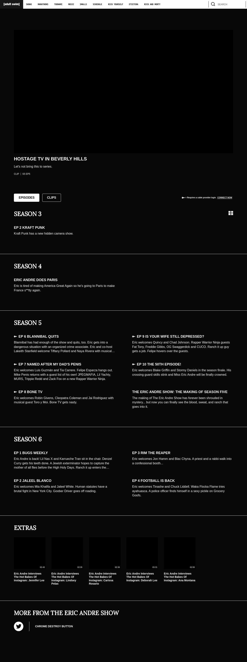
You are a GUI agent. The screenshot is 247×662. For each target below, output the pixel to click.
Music (71, 4)
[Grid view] (230, 213)
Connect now (224, 198)
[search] (241, 4)
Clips (51, 197)
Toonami (58, 4)
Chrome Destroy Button (54, 626)
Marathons (43, 4)
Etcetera (133, 4)
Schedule (97, 4)
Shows (29, 4)
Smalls (83, 4)
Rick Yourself (115, 4)
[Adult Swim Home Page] (11, 4)
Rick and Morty (152, 4)
